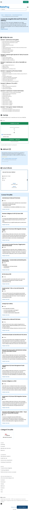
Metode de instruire (6, 448)
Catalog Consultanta (6, 462)
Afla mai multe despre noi (7, 478)
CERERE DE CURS (14, 123)
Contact (26, 2)
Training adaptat (5, 470)
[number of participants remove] (14, 129)
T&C (2, 491)
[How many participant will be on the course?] (14, 131)
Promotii (3, 446)
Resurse (3, 450)
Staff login (14, 509)
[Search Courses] (13, 9)
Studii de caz (4, 458)
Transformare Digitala (6, 468)
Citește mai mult (4, 29)
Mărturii (3, 486)
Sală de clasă (6, 136)
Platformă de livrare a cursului (8, 472)
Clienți (2, 484)
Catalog (3, 444)
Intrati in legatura (22, 507)
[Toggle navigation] (27, 7)
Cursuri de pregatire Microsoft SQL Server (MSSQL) (10, 16)
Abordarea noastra (5, 456)
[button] (27, 180)
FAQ (2, 489)
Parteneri (3, 482)
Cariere (2, 488)
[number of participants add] (14, 133)
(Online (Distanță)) (7, 134)
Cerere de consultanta (6, 460)
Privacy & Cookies (14, 507)
